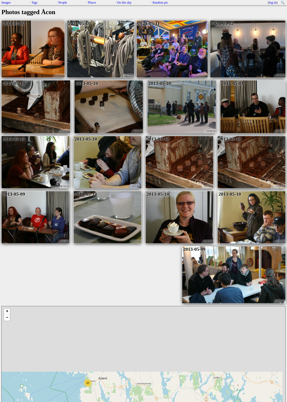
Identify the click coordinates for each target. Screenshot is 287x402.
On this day (124, 2)
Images (6, 2)
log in (272, 2)
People (62, 2)
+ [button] (7, 312)
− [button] (7, 318)
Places (92, 2)
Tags (34, 2)
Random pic (160, 2)
